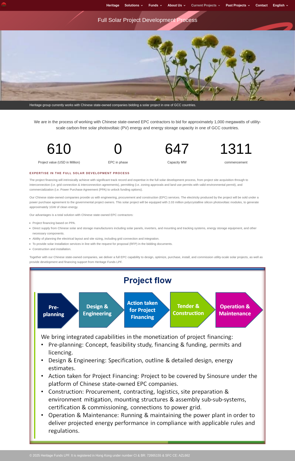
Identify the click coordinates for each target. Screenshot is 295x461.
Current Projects (204, 5)
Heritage (112, 5)
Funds (153, 5)
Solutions (132, 5)
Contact (262, 5)
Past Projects (236, 5)
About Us (175, 5)
